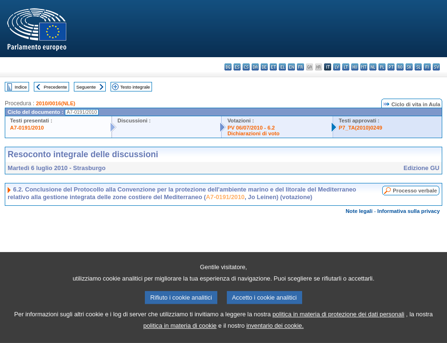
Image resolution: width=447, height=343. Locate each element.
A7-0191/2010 (27, 128)
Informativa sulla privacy (408, 211)
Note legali (359, 211)
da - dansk (255, 67)
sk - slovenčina (409, 67)
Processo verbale (415, 190)
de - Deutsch (264, 67)
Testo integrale (135, 87)
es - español (237, 67)
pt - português (391, 67)
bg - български (228, 67)
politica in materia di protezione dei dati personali (339, 324)
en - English (291, 67)
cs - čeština (246, 67)
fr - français (300, 67)
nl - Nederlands (372, 67)
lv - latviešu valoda (336, 67)
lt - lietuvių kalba (345, 67)
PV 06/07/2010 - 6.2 (251, 128)
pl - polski (382, 67)
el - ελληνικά (282, 67)
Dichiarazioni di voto (253, 133)
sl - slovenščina (418, 67)
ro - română (400, 67)
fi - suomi (427, 67)
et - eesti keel (273, 67)
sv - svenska (436, 67)
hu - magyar (354, 67)
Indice (21, 87)
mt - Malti (363, 67)
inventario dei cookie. (275, 336)
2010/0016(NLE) (55, 103)
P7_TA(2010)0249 (360, 128)
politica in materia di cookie (180, 336)
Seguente (86, 87)
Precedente (55, 87)
